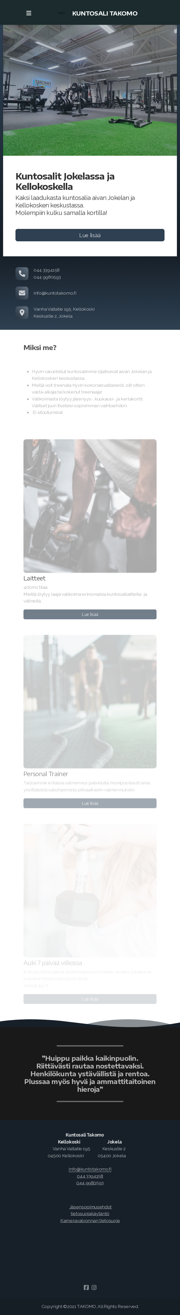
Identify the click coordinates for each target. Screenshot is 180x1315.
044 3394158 (90, 1176)
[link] (90, 1169)
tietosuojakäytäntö (90, 1213)
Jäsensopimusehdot (90, 1206)
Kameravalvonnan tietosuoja (90, 1220)
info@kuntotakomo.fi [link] (90, 1169)
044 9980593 (90, 1182)
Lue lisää (90, 235)
